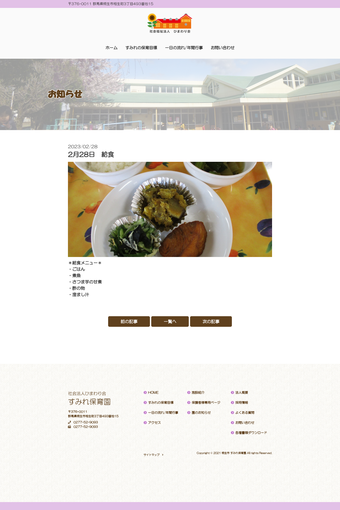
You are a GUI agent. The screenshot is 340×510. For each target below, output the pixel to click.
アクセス (154, 422)
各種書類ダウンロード (251, 432)
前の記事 (129, 321)
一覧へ (170, 321)
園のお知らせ (201, 412)
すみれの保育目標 (141, 48)
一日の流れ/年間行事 (184, 48)
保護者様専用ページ (206, 402)
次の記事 (211, 321)
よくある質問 (244, 412)
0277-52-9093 (83, 422)
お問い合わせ (223, 48)
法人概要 (241, 392)
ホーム (111, 48)
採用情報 (241, 402)
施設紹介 (198, 392)
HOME (153, 392)
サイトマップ (151, 454)
